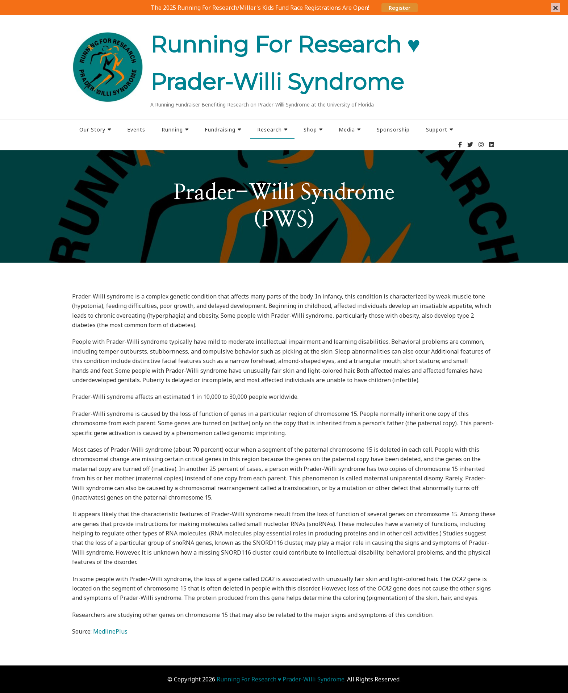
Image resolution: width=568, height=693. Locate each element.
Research (269, 129)
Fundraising (220, 129)
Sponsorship (393, 129)
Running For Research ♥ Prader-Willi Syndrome (281, 679)
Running (172, 129)
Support (436, 129)
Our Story (92, 129)
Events (136, 129)
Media (347, 129)
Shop (310, 129)
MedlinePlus (110, 631)
